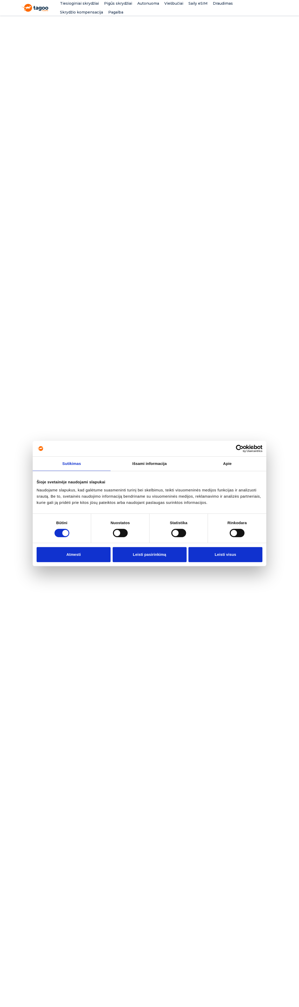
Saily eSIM (198, 3)
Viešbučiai (173, 3)
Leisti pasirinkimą (149, 554)
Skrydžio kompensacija (81, 12)
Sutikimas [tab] (71, 463)
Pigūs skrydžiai (118, 3)
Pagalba (115, 12)
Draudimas (223, 3)
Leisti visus (225, 554)
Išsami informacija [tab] (149, 463)
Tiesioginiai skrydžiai (79, 3)
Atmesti (73, 554)
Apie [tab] (227, 463)
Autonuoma (148, 3)
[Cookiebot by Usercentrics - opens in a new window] (239, 448)
